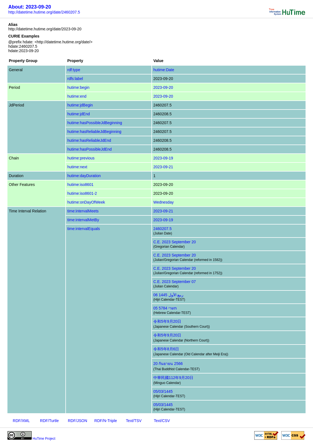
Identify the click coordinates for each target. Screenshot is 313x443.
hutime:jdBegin (80, 105)
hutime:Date (163, 70)
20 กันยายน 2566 (168, 363)
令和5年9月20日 (167, 321)
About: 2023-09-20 (29, 7)
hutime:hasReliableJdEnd (89, 140)
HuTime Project (44, 439)
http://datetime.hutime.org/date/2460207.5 (44, 12)
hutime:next (77, 167)
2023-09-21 (163, 167)
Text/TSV (134, 420)
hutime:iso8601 (80, 184)
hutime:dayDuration (84, 176)
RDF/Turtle (49, 420)
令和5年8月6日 (166, 349)
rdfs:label (75, 78)
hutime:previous (81, 158)
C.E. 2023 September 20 (174, 242)
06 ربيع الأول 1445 (168, 295)
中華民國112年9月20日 (173, 377)
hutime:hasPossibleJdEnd (89, 149)
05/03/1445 (163, 391)
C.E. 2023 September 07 (174, 281)
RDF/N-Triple (105, 420)
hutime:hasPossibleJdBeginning (94, 123)
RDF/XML (21, 420)
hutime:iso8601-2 (82, 193)
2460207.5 (162, 228)
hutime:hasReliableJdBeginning (94, 131)
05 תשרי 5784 (165, 308)
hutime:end (76, 96)
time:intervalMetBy (83, 220)
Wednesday (163, 202)
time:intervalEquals (83, 228)
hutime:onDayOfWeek (86, 202)
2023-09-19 (163, 158)
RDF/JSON (77, 420)
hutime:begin (78, 87)
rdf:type (73, 70)
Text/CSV (162, 420)
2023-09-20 (163, 87)
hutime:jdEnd (78, 114)
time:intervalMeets (83, 211)
